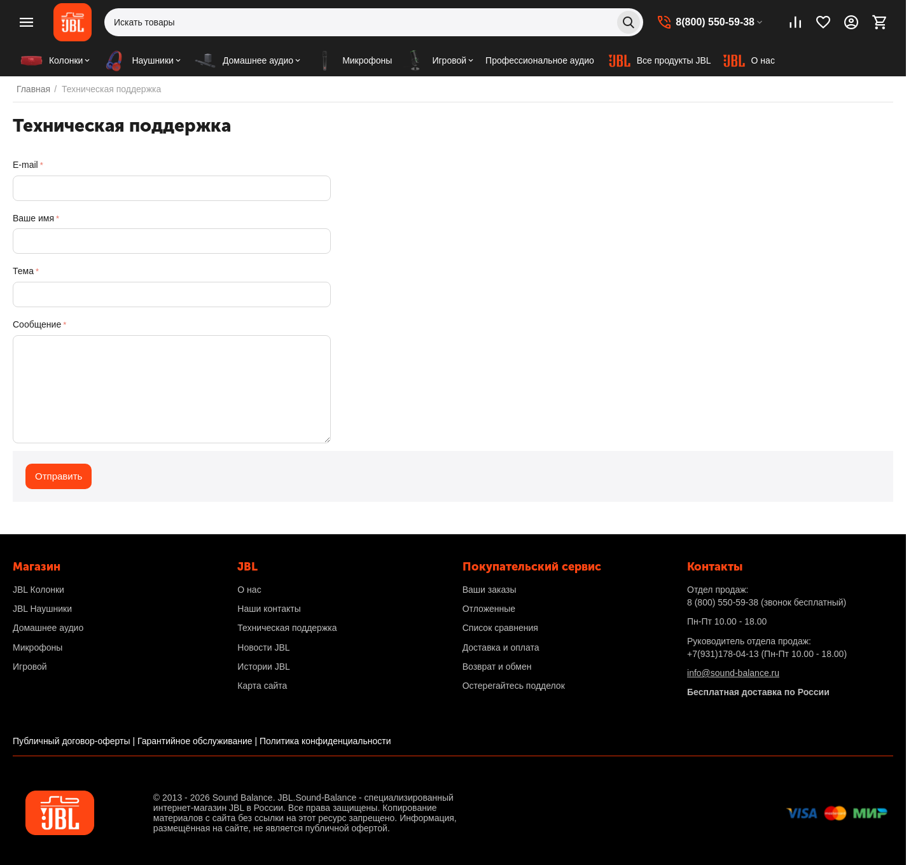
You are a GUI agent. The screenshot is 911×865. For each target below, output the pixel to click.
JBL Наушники (42, 609)
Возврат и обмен (497, 666)
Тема (23, 271)
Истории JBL (263, 666)
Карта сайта (262, 686)
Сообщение (37, 324)
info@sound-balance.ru (733, 673)
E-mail (25, 165)
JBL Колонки (38, 590)
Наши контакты (268, 609)
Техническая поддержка (287, 628)
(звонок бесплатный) (766, 602)
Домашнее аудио (48, 628)
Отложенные (488, 609)
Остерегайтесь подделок (513, 686)
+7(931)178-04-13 (722, 654)
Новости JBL (263, 647)
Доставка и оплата (500, 647)
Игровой (30, 666)
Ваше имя (33, 218)
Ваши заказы (489, 590)
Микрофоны (37, 647)
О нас (249, 590)
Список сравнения (500, 628)
